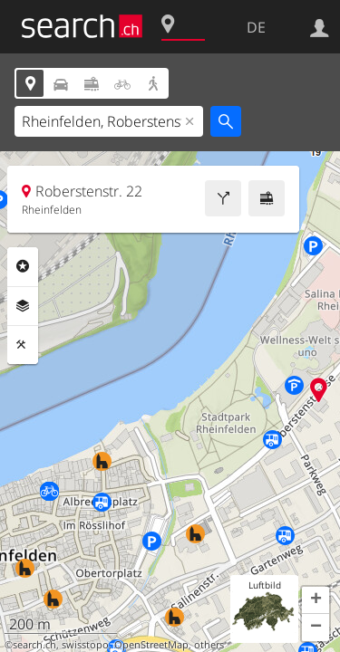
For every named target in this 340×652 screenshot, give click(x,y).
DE (256, 27)
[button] (315, 600)
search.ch (34, 644)
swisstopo (85, 644)
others (209, 644)
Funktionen (22, 345)
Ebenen (22, 306)
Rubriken (22, 266)
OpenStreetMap (151, 644)
